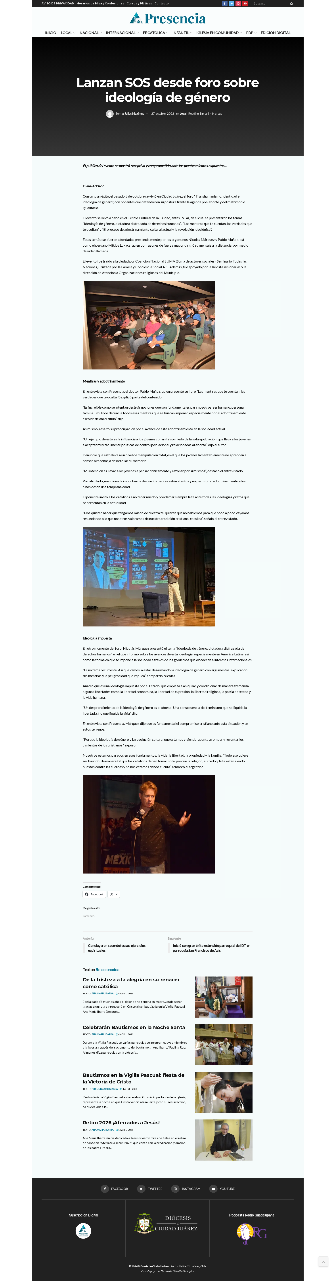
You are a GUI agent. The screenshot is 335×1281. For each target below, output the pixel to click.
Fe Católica (154, 32)
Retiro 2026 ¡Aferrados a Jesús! (121, 1123)
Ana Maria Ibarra (102, 993)
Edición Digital (275, 32)
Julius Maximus (134, 113)
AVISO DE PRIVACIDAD (58, 3)
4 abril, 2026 (124, 993)
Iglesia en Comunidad (217, 32)
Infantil (180, 32)
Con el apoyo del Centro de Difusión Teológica (167, 1271)
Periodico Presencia (105, 1088)
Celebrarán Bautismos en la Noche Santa (134, 1027)
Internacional (120, 32)
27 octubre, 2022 (162, 113)
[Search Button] (291, 3)
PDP (249, 32)
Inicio (50, 32)
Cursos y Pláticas (139, 3)
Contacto (162, 3)
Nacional (89, 32)
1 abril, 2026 (124, 1129)
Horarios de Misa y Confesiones (100, 3)
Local (66, 32)
